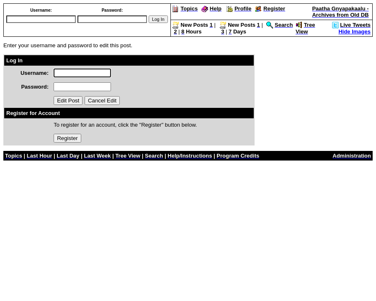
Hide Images (354, 31)
